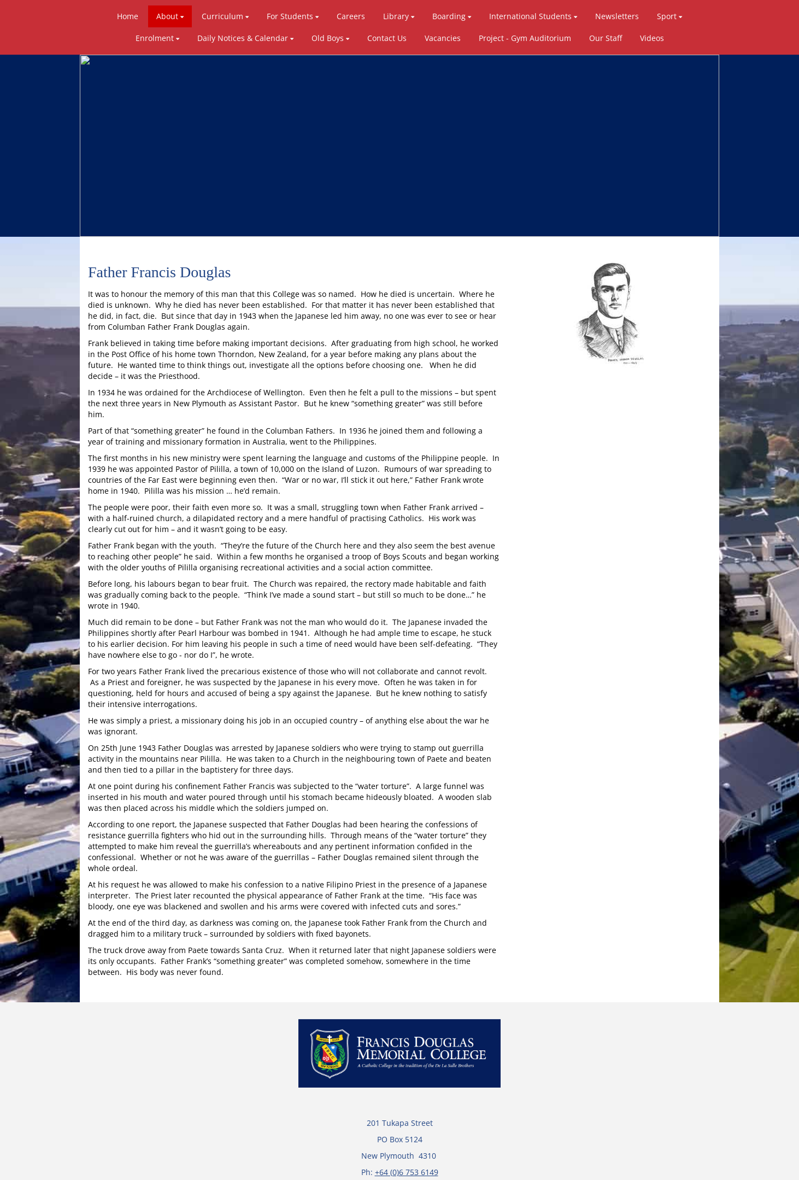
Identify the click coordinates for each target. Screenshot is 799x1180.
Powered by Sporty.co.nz (186, 1167)
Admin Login (613, 1167)
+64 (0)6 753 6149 (406, 1114)
